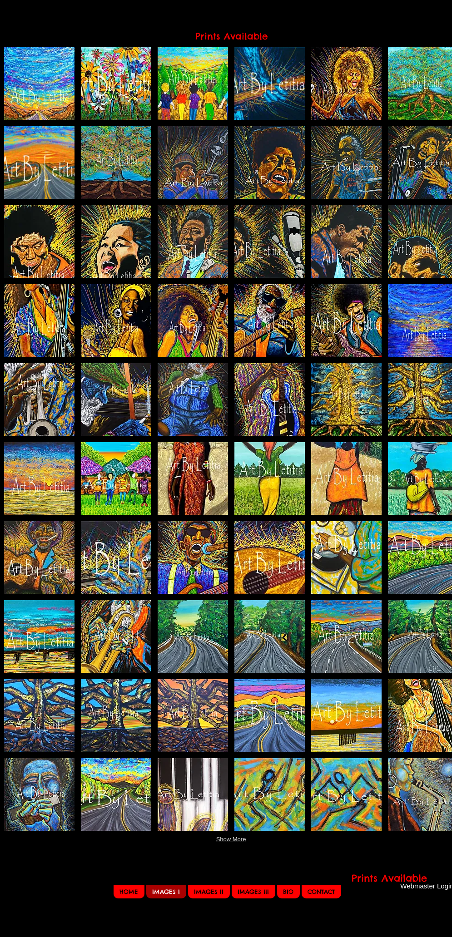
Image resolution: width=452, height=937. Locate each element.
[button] (39, 83)
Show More (231, 839)
